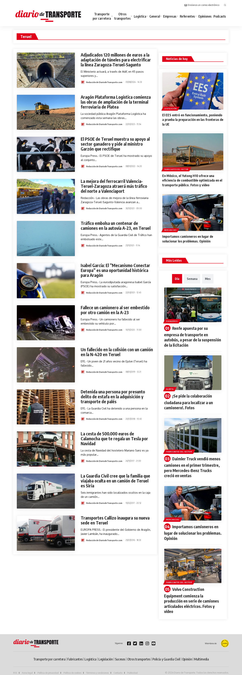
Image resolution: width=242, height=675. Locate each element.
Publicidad (132, 668)
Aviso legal (27, 668)
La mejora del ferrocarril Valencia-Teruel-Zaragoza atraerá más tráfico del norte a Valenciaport (115, 187)
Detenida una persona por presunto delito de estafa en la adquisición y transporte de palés (114, 397)
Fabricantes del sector (176, 169)
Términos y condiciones (97, 668)
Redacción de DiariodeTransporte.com (104, 86)
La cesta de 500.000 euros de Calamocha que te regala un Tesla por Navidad (116, 439)
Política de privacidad (48, 668)
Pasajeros (173, 319)
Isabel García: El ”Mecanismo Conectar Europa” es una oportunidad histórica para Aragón (116, 271)
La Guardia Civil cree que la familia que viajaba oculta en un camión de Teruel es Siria (113, 481)
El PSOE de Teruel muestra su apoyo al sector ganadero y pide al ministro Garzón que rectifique (115, 145)
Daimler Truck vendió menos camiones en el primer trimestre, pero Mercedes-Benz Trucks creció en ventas (191, 464)
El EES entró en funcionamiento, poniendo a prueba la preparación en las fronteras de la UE (192, 119)
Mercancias (170, 229)
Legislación (170, 108)
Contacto (118, 668)
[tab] (177, 278)
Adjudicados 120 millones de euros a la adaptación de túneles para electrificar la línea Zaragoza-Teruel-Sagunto (115, 62)
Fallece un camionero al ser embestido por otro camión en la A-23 (117, 311)
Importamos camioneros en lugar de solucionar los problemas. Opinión (189, 237)
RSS (15, 668)
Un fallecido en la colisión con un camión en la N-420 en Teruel (111, 353)
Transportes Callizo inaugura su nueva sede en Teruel (117, 521)
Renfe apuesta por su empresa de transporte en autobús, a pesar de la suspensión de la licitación (187, 335)
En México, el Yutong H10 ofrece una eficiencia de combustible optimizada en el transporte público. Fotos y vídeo (192, 179)
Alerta (171, 386)
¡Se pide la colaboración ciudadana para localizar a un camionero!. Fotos (189, 399)
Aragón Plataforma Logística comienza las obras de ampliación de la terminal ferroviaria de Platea (115, 103)
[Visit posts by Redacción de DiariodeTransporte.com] (83, 87)
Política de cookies (72, 668)
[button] (225, 5)
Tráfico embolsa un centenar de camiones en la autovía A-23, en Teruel (110, 229)
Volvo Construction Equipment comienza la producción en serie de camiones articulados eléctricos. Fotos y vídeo (192, 596)
